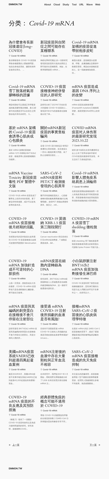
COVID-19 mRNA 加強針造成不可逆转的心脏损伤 (22, 267)
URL (81, 4)
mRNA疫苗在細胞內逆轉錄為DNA (53, 265)
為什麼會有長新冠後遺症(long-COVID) (21, 46)
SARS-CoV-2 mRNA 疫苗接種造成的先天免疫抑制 (85, 358)
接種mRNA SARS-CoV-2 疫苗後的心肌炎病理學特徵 (84, 312)
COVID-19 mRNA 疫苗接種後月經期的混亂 (22, 222)
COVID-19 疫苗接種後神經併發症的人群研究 (53, 90)
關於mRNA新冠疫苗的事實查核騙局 (53, 132)
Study (66, 4)
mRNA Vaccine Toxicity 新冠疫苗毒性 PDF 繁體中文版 (23, 179)
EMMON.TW (15, 4)
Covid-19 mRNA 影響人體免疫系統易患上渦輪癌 (85, 177)
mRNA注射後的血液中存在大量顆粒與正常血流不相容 (53, 358)
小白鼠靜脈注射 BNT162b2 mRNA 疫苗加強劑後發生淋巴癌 (85, 267)
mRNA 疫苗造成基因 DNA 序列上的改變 (86, 90)
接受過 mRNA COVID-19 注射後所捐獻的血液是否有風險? (53, 312)
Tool (74, 4)
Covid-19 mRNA (18, 56)
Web (97, 4)
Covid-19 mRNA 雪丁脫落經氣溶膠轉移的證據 (22, 90)
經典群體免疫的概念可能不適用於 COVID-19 (52, 401)
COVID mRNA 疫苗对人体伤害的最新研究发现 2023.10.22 (84, 134)
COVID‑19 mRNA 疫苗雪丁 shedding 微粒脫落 (85, 224)
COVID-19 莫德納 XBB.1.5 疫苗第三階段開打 (53, 222)
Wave (89, 4)
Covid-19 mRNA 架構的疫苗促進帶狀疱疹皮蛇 (85, 46)
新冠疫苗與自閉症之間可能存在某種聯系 (52, 46)
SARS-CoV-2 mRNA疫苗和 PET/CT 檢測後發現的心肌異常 (52, 179)
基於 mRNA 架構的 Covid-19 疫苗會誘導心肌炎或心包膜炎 (22, 134)
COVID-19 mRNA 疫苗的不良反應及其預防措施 (22, 403)
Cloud (56, 4)
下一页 (95, 445)
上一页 (14, 445)
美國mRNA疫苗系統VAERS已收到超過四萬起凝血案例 (22, 358)
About (47, 4)
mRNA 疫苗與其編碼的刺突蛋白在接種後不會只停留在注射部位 (22, 312)
